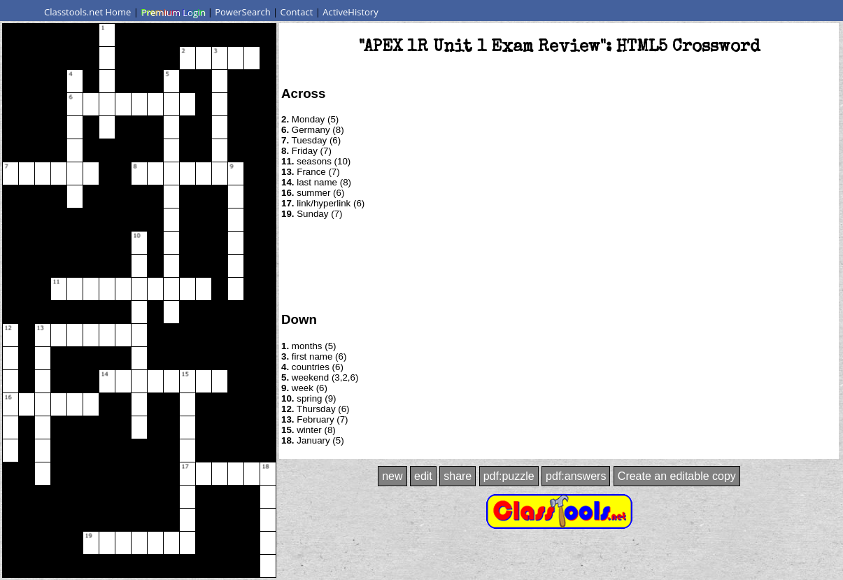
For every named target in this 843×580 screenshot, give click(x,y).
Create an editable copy (677, 476)
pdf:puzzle (508, 476)
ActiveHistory (350, 12)
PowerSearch (243, 12)
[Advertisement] (559, 264)
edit (423, 476)
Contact (297, 12)
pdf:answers (576, 476)
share (458, 476)
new (392, 476)
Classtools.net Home (87, 12)
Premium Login (173, 12)
